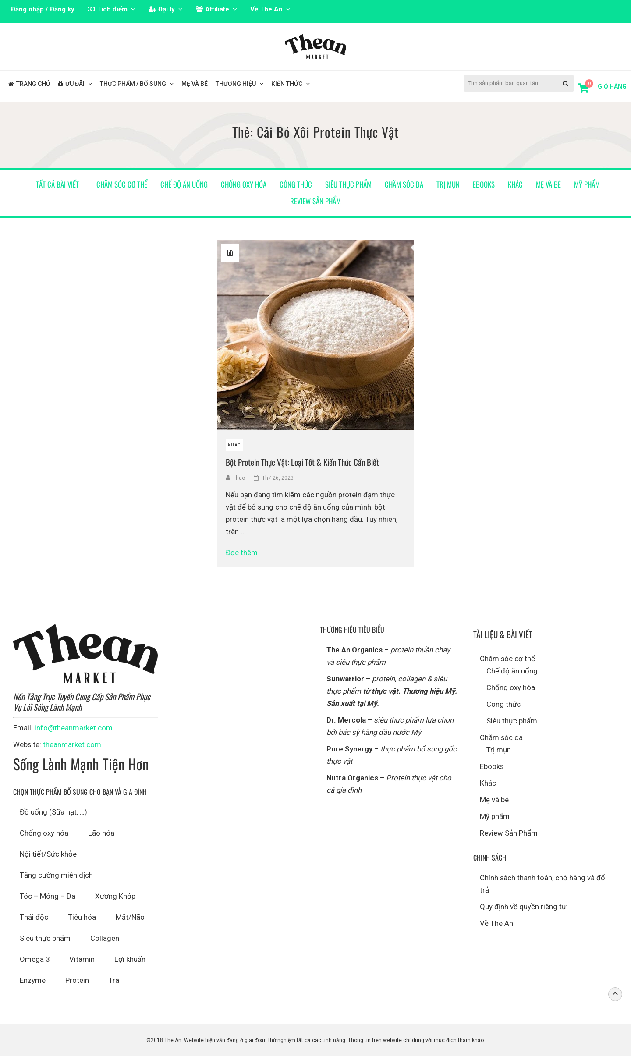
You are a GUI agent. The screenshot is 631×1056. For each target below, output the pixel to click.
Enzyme (33, 980)
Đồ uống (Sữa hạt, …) (53, 812)
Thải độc (34, 917)
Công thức (296, 184)
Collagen (104, 938)
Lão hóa (101, 833)
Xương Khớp (115, 896)
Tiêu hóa (82, 917)
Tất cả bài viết (57, 184)
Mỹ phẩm (587, 184)
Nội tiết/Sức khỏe (48, 854)
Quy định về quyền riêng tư (523, 906)
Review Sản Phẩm (315, 200)
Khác (515, 184)
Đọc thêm (245, 552)
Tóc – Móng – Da (47, 896)
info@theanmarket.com (74, 727)
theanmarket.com (72, 744)
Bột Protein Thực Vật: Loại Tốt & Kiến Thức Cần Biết (302, 462)
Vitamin (82, 959)
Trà (114, 980)
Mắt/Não (130, 917)
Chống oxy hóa (243, 184)
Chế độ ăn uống (184, 184)
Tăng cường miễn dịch (56, 875)
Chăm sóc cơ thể (121, 184)
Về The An (496, 923)
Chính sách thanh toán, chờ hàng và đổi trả (543, 883)
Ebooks (484, 184)
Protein (77, 980)
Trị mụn (448, 184)
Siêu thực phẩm (348, 184)
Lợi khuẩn (129, 959)
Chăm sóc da (404, 184)
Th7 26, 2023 (278, 478)
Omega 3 (35, 959)
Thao (239, 478)
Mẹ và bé (548, 184)
